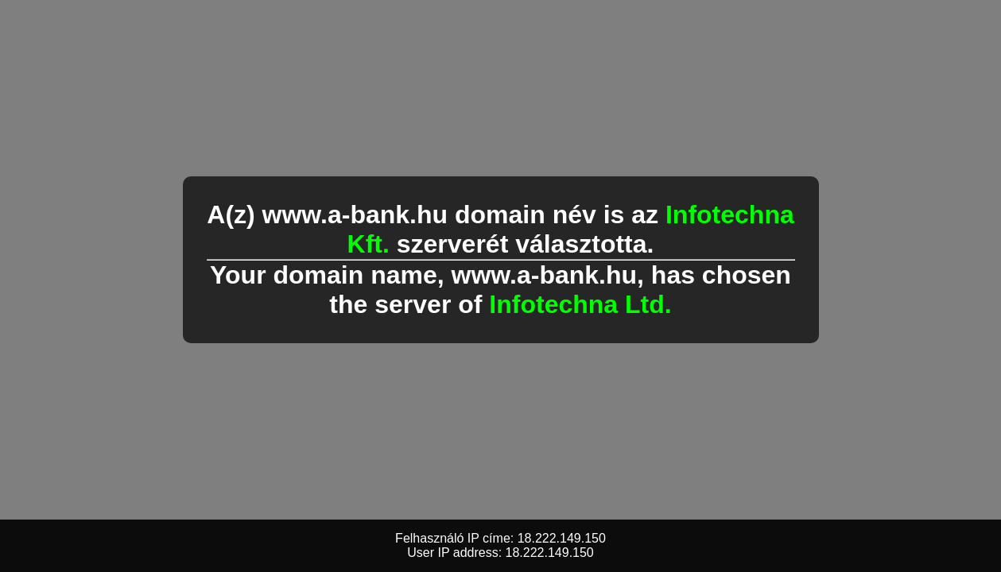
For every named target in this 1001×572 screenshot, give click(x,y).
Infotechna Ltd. (580, 304)
